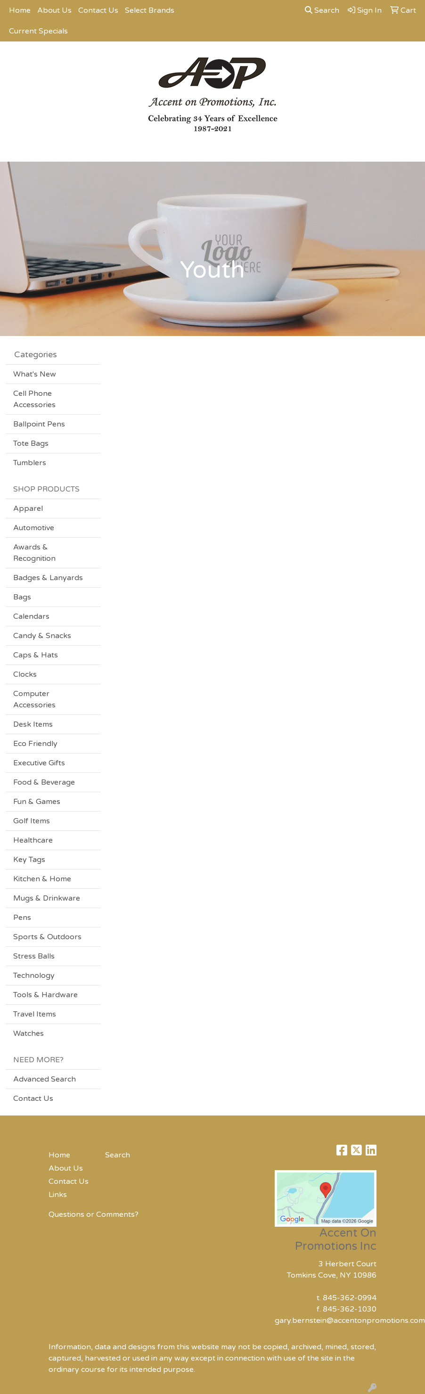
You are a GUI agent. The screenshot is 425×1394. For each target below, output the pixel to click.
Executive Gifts (39, 763)
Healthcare (33, 840)
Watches (28, 1033)
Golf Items (31, 821)
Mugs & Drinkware (46, 898)
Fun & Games (36, 801)
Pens (22, 917)
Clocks (25, 674)
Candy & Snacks (42, 635)
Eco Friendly (35, 743)
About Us (54, 10)
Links (58, 1194)
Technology (34, 975)
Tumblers (29, 462)
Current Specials (38, 31)
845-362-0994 (349, 1298)
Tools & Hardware (45, 995)
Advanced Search (44, 1079)
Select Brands (149, 10)
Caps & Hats (35, 655)
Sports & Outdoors (47, 937)
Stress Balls (34, 956)
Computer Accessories (34, 699)
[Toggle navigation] (15, 151)
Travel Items (34, 1014)
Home (20, 10)
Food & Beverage (44, 782)
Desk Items (33, 724)
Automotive (33, 528)
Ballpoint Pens (39, 424)
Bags (22, 597)
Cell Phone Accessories (34, 399)
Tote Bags (31, 443)
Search (322, 10)
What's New (34, 374)
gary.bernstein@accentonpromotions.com (350, 1320)
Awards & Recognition (34, 552)
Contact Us (98, 10)
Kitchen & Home (42, 879)
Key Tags (29, 859)
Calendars (31, 616)
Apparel (28, 508)
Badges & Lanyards (48, 577)
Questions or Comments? (94, 1214)
